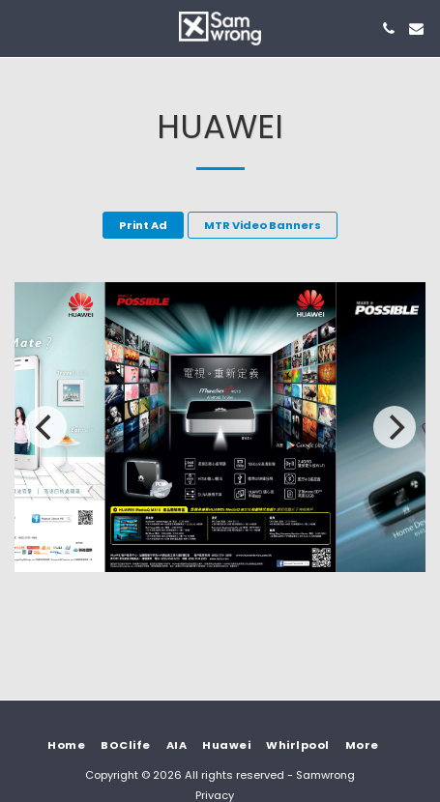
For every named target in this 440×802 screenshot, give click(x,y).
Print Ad (143, 225)
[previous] (45, 427)
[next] (394, 427)
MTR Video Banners (262, 225)
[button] (21, 28)
